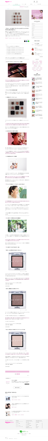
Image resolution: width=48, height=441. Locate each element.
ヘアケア (33, 30)
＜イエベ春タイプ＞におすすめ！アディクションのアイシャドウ (15, 50)
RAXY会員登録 (37, 422)
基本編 (41, 62)
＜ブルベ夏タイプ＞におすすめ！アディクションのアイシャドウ (15, 47)
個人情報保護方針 (22, 433)
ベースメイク (33, 25)
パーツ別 (19, 414)
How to (12, 399)
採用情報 (30, 433)
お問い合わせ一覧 (11, 438)
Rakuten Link (37, 426)
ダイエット (41, 69)
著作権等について (26, 433)
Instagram (37, 424)
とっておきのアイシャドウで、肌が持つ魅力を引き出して (14, 53)
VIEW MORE (41, 56)
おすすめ (13, 414)
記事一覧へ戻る (17, 387)
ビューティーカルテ (18, 425)
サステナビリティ (15, 438)
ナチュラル (19, 399)
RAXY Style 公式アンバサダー (36, 62)
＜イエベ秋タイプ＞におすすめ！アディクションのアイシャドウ (15, 52)
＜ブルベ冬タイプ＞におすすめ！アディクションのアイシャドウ (15, 49)
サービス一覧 (6, 438)
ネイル (32, 31)
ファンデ (37, 69)
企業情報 (18, 433)
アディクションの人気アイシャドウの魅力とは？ (13, 46)
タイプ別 (35, 70)
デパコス (33, 69)
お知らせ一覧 (27, 422)
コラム (32, 33)
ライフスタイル (22, 414)
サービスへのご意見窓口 (28, 425)
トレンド (15, 407)
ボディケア (33, 28)
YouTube (37, 427)
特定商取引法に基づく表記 (29, 427)
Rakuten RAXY (8, 1)
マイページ (17, 424)
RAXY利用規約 (27, 426)
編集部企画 (16, 414)
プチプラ (39, 66)
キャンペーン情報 (18, 423)
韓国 (33, 63)
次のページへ (17, 371)
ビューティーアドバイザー (19, 426)
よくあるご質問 (27, 424)
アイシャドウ (16, 399)
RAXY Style (17, 422)
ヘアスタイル (35, 66)
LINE (36, 425)
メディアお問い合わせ (28, 423)
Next (28, 375)
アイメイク (16, 398)
